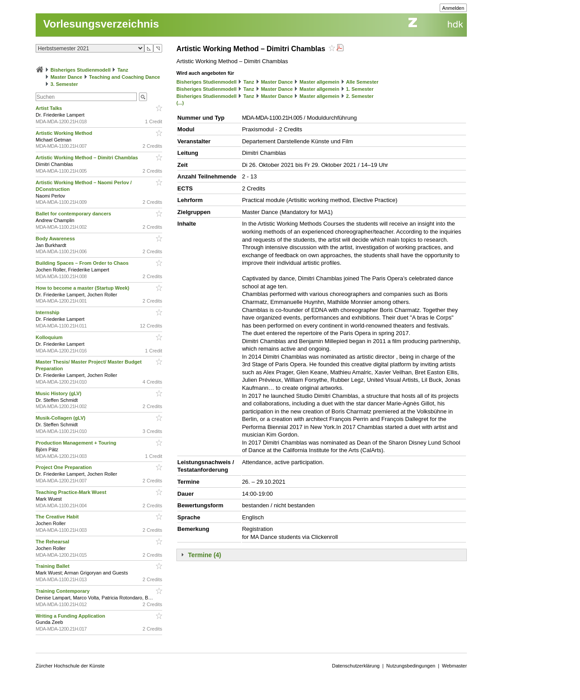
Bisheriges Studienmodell (80, 70)
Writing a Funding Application (71, 616)
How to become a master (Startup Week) (83, 288)
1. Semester (360, 89)
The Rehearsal (53, 541)
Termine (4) (204, 554)
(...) (180, 102)
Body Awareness (56, 238)
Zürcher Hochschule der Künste (70, 665)
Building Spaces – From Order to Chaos (83, 263)
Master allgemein (319, 82)
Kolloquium (50, 337)
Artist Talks (49, 108)
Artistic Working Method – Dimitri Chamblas (87, 157)
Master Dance (66, 77)
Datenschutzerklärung (356, 665)
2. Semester (360, 96)
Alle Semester (362, 82)
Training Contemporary (63, 591)
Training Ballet (53, 566)
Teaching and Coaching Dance (124, 77)
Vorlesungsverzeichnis (101, 24)
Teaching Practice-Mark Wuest (72, 492)
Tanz (122, 70)
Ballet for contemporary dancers (74, 213)
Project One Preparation (64, 467)
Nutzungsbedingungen (410, 665)
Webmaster (454, 665)
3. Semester (64, 84)
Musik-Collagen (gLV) (61, 418)
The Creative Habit (58, 516)
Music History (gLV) (59, 393)
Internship (48, 312)
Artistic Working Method (65, 133)
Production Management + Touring (77, 442)
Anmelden (453, 8)
